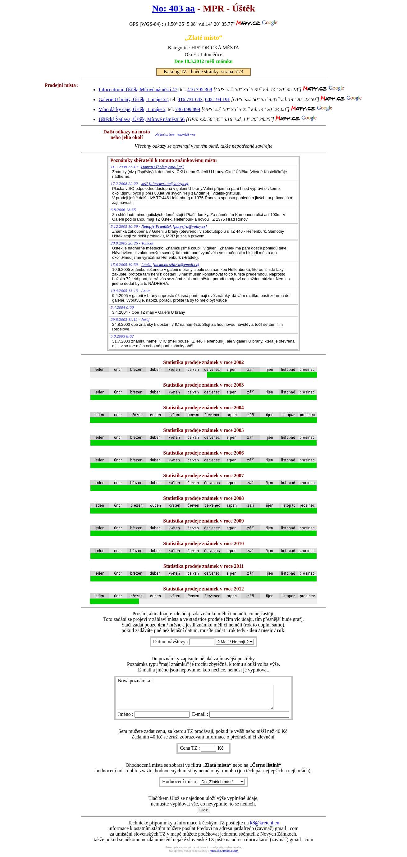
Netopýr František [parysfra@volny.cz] (174, 226)
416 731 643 (190, 99)
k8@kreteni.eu (264, 827)
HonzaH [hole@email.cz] (162, 166)
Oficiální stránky (164, 134)
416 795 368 (199, 89)
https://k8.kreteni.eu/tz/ (224, 855)
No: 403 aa (173, 8)
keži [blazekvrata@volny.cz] (164, 183)
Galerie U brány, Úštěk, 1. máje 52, (133, 99)
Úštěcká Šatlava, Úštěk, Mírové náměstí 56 (141, 119)
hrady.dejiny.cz (186, 134)
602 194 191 (217, 99)
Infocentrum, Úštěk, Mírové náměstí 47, (138, 89)
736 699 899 (187, 109)
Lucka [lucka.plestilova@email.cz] (170, 264)
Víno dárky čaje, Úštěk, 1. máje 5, (132, 109)
